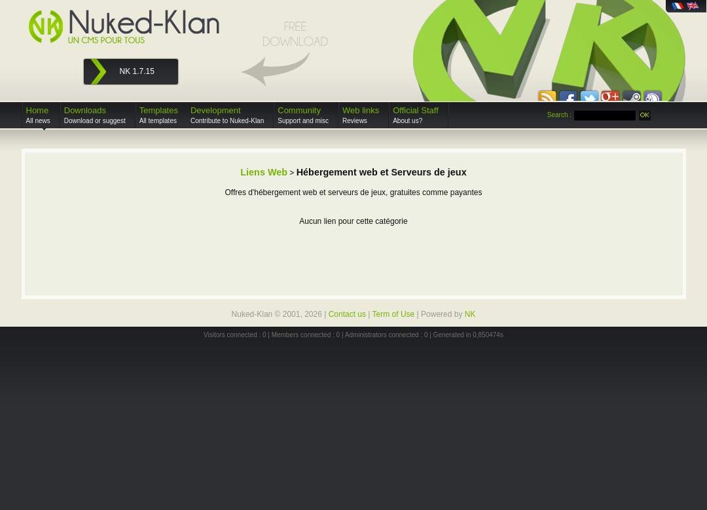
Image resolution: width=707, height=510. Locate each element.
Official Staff (416, 114)
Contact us (347, 314)
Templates (158, 114)
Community (303, 114)
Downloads (95, 114)
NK (470, 314)
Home (38, 114)
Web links (360, 114)
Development (227, 114)
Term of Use (393, 314)
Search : (559, 114)
